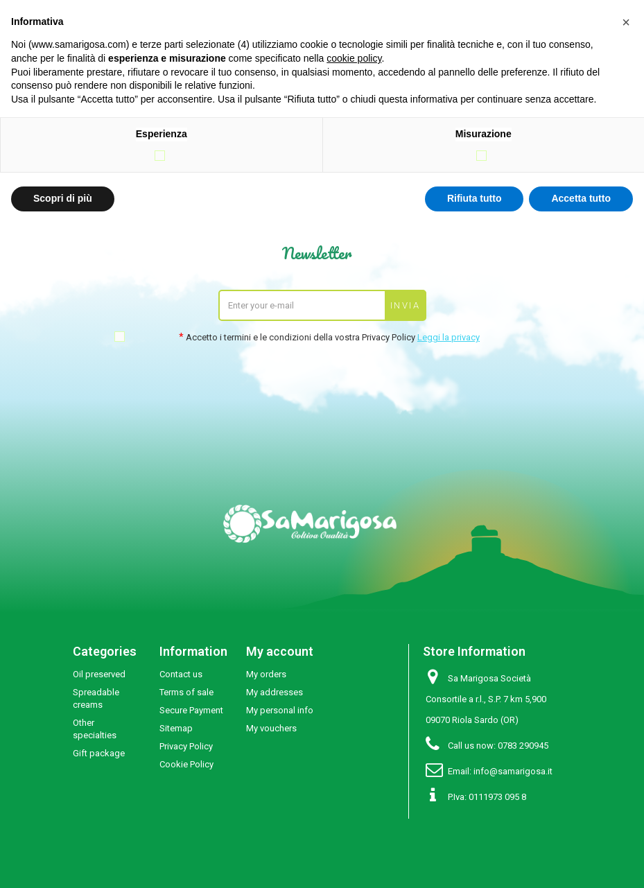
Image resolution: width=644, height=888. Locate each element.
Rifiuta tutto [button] (474, 198)
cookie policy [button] (354, 58)
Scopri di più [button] (62, 198)
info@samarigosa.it (512, 771)
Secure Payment (191, 710)
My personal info (279, 710)
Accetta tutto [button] (581, 198)
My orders (266, 674)
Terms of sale (186, 692)
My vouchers (271, 728)
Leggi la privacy (448, 337)
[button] (626, 22)
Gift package (99, 753)
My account (279, 651)
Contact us (180, 674)
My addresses (274, 692)
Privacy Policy (186, 746)
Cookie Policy (186, 764)
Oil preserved (99, 674)
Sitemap (176, 728)
